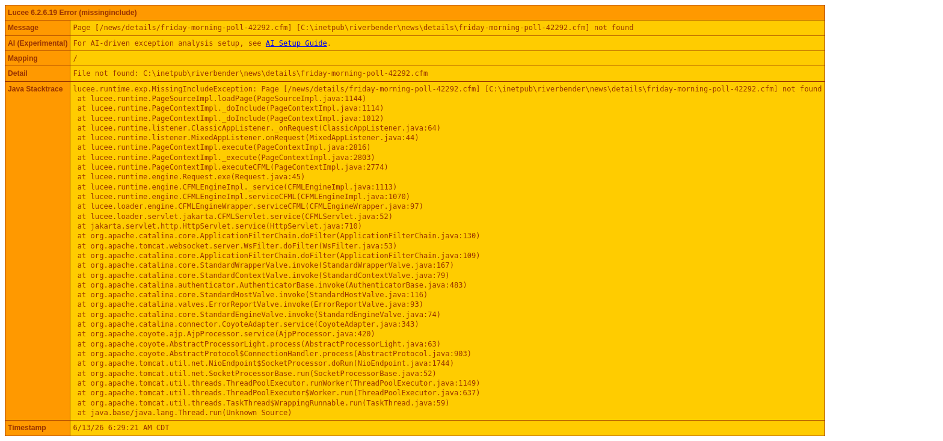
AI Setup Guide (296, 43)
